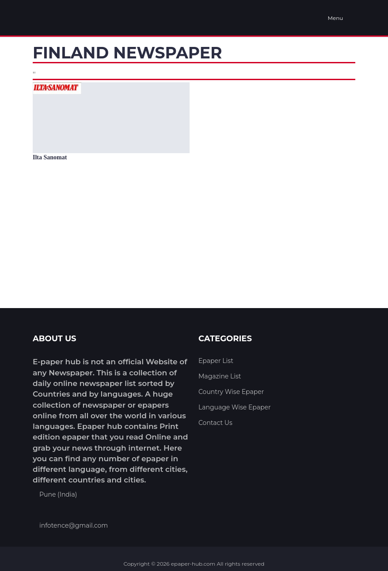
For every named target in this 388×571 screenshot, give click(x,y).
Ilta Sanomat (50, 157)
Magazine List (219, 376)
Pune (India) (58, 494)
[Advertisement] (194, 243)
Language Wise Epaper (234, 407)
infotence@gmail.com (73, 525)
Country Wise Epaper (231, 392)
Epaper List (215, 361)
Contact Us (215, 423)
